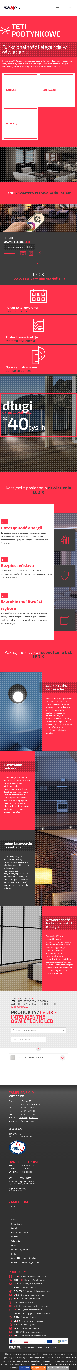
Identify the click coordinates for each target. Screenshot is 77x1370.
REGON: (12, 1169)
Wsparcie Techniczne (20, 1232)
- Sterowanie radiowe (26, 1328)
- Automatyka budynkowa (28, 1283)
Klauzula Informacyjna (58, 1368)
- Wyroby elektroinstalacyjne (30, 1335)
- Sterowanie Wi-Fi (25, 1287)
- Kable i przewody (24, 1302)
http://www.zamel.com (29, 1121)
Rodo (13, 1254)
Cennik (14, 1228)
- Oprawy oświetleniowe (29, 1280)
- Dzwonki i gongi (24, 1324)
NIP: (10, 1165)
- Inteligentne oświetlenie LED (29, 1001)
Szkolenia (15, 1241)
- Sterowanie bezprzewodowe (32, 1291)
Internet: (13, 1121)
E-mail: (12, 1118)
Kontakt (14, 1245)
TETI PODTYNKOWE (19, 1007)
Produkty (15, 1211)
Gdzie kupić (16, 1224)
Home (13, 1206)
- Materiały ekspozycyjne (28, 1332)
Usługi (14, 1215)
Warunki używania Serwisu (23, 1258)
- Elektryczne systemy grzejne (31, 1306)
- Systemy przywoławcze (28, 1321)
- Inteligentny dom (27, 1298)
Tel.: (10, 1108)
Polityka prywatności (20, 1249)
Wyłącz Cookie (38, 1368)
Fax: (11, 1114)
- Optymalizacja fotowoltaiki (32, 1313)
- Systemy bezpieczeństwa (29, 1295)
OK (58, 1039)
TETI (54, 1004)
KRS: (11, 1178)
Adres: (12, 1101)
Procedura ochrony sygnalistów (25, 1262)
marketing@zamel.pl (28, 1117)
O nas (13, 1219)
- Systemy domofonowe (28, 1309)
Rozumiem (24, 1368)
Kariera (14, 1236)
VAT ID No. (13, 1172)
